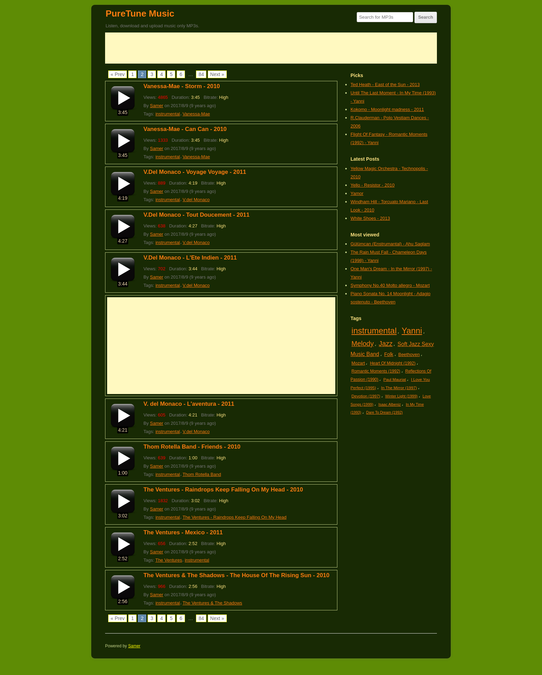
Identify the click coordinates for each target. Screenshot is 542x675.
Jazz (386, 343)
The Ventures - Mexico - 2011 (183, 532)
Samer (156, 105)
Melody (363, 343)
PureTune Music (139, 13)
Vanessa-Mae (196, 113)
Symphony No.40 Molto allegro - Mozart (390, 285)
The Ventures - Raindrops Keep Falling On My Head (235, 517)
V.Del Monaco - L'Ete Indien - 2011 (190, 257)
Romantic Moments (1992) (376, 371)
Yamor (357, 193)
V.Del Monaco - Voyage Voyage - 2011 (194, 172)
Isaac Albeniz (390, 404)
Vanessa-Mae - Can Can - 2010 (185, 129)
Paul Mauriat (394, 379)
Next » (217, 74)
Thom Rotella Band (202, 474)
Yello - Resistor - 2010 (372, 185)
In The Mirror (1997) (399, 387)
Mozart (358, 363)
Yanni (412, 330)
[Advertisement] (271, 48)
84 (201, 74)
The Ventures (168, 560)
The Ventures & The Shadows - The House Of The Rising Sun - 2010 (236, 575)
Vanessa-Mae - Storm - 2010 (181, 86)
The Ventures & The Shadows (212, 603)
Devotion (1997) (366, 396)
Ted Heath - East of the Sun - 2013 (385, 84)
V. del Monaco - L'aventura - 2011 (188, 404)
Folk (388, 354)
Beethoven (409, 354)
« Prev (117, 74)
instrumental (168, 113)
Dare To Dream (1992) (384, 412)
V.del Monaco (196, 199)
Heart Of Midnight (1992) (392, 363)
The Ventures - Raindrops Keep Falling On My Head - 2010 (223, 489)
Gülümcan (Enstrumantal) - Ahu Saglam (390, 243)
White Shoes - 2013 (370, 218)
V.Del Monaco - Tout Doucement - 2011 (196, 215)
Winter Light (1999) (401, 396)
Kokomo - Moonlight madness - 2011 (387, 109)
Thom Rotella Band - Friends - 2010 (192, 446)
